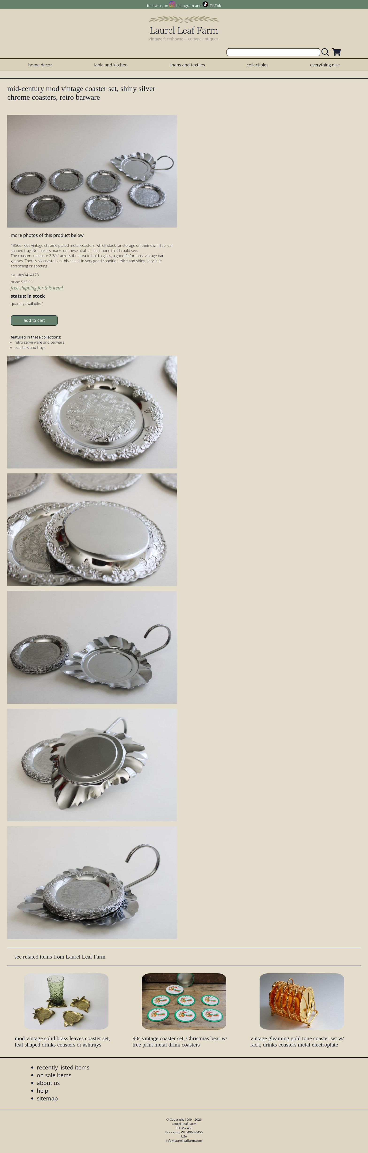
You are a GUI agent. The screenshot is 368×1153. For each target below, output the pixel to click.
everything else (325, 65)
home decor (40, 65)
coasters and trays (30, 347)
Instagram (185, 5)
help (42, 1090)
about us (48, 1083)
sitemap (47, 1098)
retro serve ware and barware (40, 342)
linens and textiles (187, 65)
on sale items (54, 1075)
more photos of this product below (47, 235)
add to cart (34, 320)
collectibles (257, 65)
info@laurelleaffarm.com (184, 1140)
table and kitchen (111, 65)
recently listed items (63, 1067)
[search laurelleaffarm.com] (326, 52)
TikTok (215, 5)
